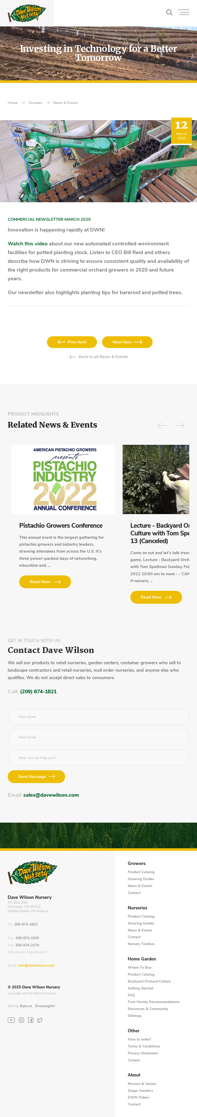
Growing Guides (141, 879)
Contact (134, 892)
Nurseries (137, 908)
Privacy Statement (143, 1053)
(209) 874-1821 (38, 691)
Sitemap (134, 1015)
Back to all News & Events (103, 356)
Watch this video (28, 243)
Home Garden (142, 959)
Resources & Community (148, 1008)
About (134, 1075)
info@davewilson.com (36, 966)
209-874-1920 (27, 938)
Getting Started (140, 988)
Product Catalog (141, 872)
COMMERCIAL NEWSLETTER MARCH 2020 (49, 219)
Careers (134, 1060)
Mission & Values (142, 1083)
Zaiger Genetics (140, 1090)
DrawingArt (45, 1006)
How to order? (139, 1039)
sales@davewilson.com (51, 795)
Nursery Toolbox (141, 943)
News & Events (65, 103)
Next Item (122, 342)
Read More (40, 582)
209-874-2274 (27, 945)
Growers (35, 103)
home (12, 103)
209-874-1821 (26, 924)
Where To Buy (139, 967)
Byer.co (26, 1006)
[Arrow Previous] (162, 425)
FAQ (131, 995)
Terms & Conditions (144, 1046)
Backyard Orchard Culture (149, 981)
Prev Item (77, 342)
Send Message (32, 776)
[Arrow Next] (179, 425)
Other (134, 1031)
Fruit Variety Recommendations (154, 1001)
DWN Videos (139, 1097)
